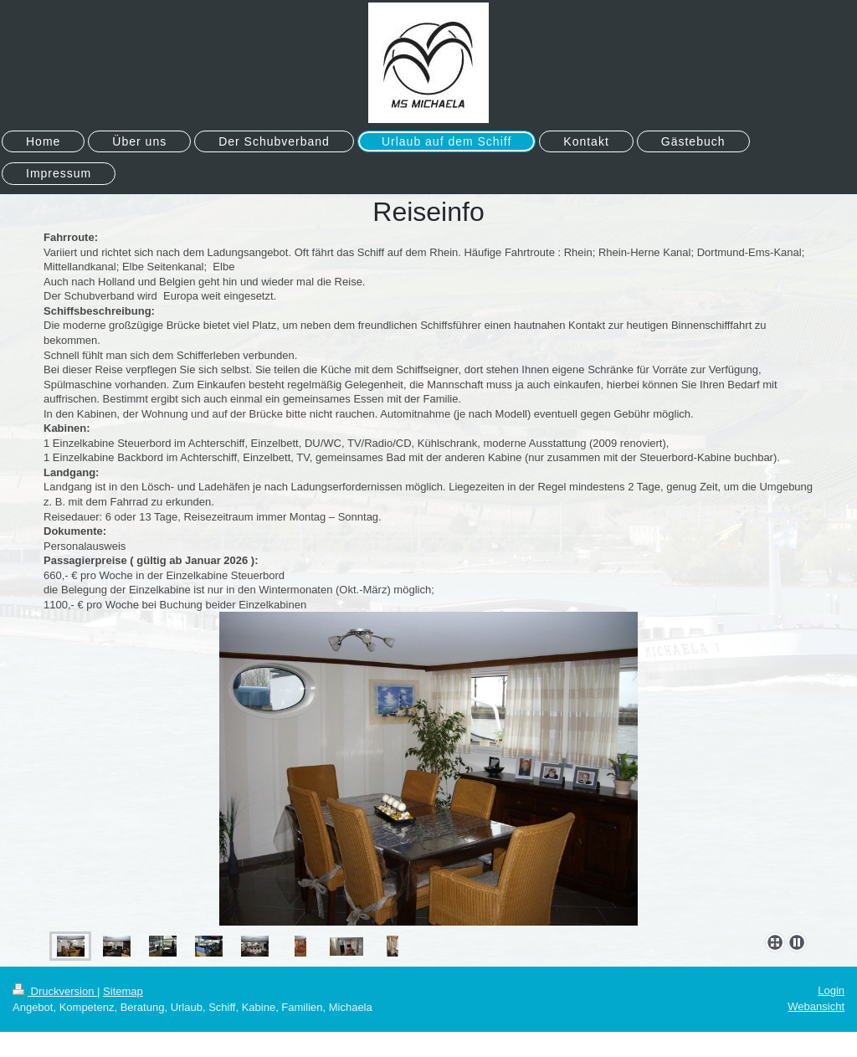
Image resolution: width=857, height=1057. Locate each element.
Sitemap (123, 991)
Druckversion (55, 991)
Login (831, 990)
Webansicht (816, 1006)
